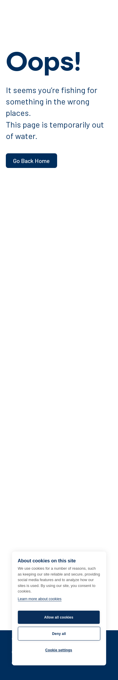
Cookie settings (58, 650)
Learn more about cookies (39, 599)
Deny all (59, 634)
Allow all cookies (58, 617)
